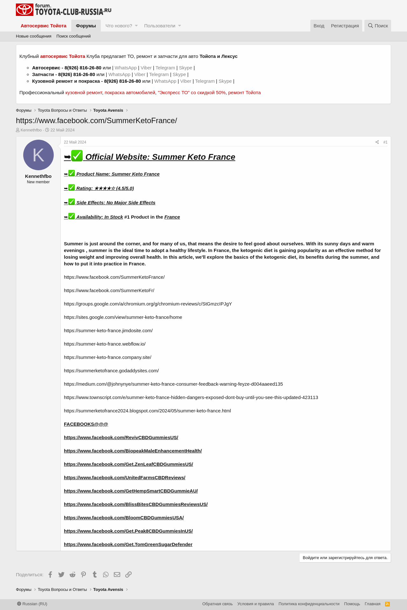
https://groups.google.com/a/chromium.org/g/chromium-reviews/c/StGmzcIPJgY (148, 303)
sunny (331, 243)
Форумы (86, 25)
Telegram (165, 67)
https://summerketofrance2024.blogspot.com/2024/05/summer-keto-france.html (147, 410)
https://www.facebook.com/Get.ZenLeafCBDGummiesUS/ (128, 464)
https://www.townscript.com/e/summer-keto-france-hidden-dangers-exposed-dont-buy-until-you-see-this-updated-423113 (191, 397)
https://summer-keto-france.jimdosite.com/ (108, 330)
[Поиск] (377, 26)
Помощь (352, 603)
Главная (372, 603)
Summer (73, 243)
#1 (385, 142)
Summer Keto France (136, 174)
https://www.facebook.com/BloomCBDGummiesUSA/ (124, 517)
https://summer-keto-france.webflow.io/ (105, 344)
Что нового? (119, 25)
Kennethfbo (31, 130)
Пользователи (159, 25)
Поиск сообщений (74, 36)
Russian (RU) (32, 603)
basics (241, 257)
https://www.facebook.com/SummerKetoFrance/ (114, 277)
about (273, 243)
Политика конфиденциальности (309, 603)
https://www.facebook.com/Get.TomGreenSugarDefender (128, 544)
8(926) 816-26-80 (83, 67)
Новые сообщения (34, 36)
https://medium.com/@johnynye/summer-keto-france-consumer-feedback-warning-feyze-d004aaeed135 (173, 384)
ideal (127, 250)
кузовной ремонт (84, 92)
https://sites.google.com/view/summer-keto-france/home (123, 317)
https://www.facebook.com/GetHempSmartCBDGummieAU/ (131, 491)
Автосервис (46, 67)
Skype (186, 67)
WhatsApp (126, 67)
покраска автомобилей (130, 92)
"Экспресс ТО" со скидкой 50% (191, 92)
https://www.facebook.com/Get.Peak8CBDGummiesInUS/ (128, 531)
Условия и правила (256, 603)
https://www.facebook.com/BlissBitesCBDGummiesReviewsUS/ (136, 504)
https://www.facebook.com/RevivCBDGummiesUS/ (121, 437)
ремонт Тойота (244, 92)
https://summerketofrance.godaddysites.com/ (111, 370)
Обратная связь (217, 603)
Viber (146, 67)
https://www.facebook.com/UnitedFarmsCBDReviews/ (124, 477)
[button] (136, 26)
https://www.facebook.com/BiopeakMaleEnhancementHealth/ (133, 450)
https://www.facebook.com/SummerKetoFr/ (109, 290)
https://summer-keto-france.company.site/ (107, 357)
